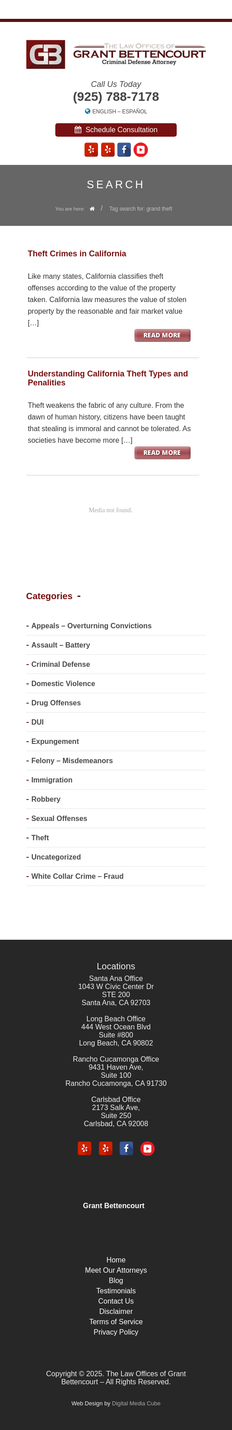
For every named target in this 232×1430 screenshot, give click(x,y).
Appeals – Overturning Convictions (91, 626)
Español (134, 111)
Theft (40, 838)
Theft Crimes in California (77, 253)
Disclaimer (116, 1311)
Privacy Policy (116, 1332)
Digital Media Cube (136, 1403)
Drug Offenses (56, 703)
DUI (37, 722)
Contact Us (116, 1301)
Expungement (55, 741)
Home (116, 1260)
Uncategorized (56, 857)
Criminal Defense (60, 664)
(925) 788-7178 (116, 97)
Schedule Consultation (116, 130)
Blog (116, 1280)
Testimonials (116, 1291)
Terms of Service (116, 1322)
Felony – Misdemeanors (72, 761)
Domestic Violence (63, 683)
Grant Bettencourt (114, 1206)
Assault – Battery (60, 645)
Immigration (52, 780)
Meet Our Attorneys (116, 1270)
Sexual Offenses (59, 818)
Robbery (46, 799)
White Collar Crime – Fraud (77, 876)
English (104, 111)
